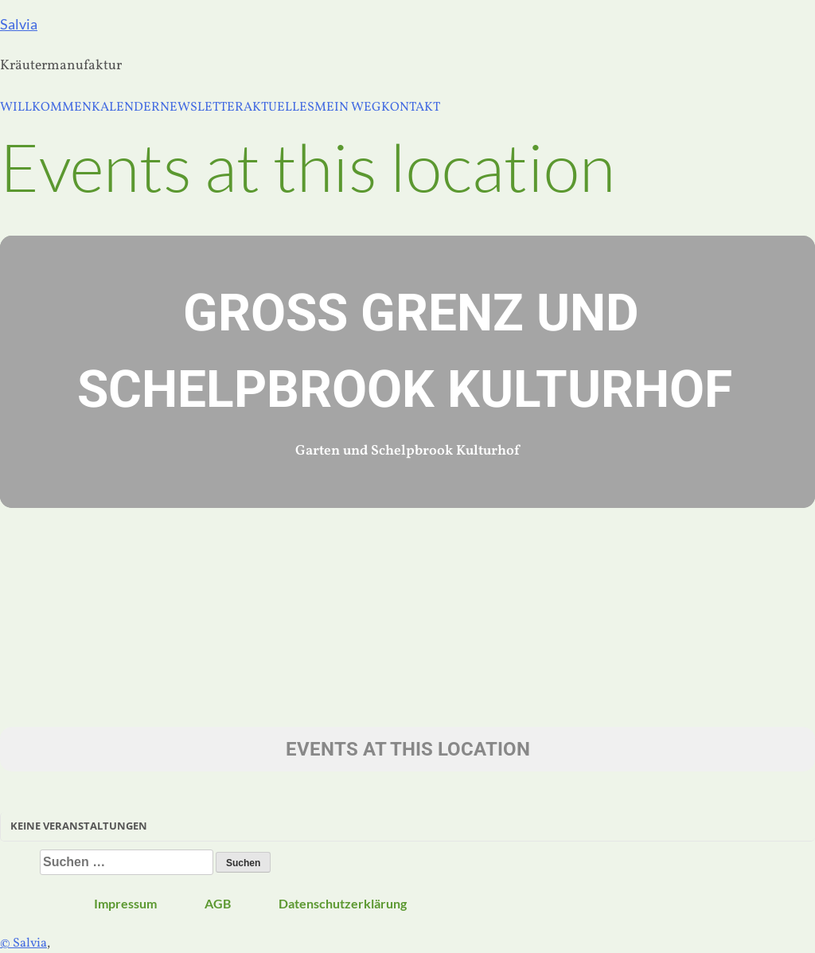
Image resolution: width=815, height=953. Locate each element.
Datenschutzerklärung (343, 903)
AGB (218, 903)
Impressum (125, 903)
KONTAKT (410, 107)
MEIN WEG (347, 107)
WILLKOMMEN (46, 107)
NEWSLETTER (202, 107)
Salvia (18, 24)
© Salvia (23, 943)
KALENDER (126, 107)
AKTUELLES (279, 107)
